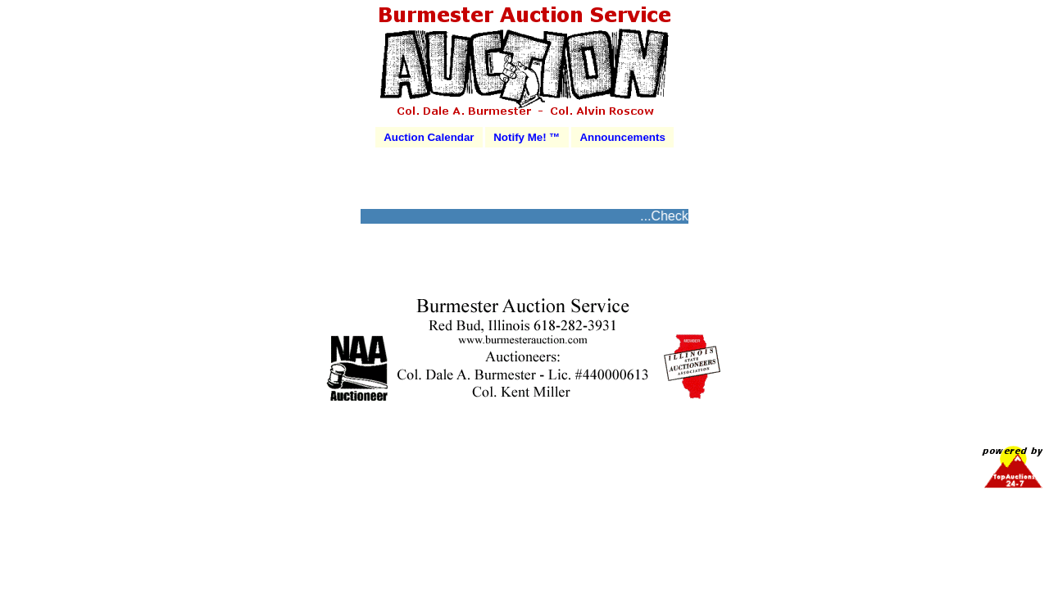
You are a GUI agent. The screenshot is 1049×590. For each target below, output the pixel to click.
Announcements (622, 137)
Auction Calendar (429, 137)
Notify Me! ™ (526, 137)
